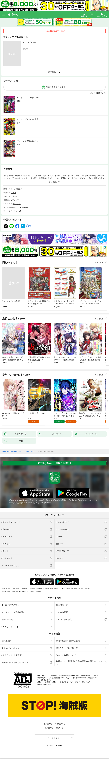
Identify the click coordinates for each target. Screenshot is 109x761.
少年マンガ (17, 196)
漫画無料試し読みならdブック (12, 451)
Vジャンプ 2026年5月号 (27, 97)
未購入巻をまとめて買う (57, 87)
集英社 (13, 193)
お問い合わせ (7, 619)
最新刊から (101, 93)
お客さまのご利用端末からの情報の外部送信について (79, 662)
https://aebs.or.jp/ (44, 684)
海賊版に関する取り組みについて (16, 662)
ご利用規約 (6, 641)
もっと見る (99, 263)
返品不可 (25, 49)
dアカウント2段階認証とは (13, 655)
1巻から (93, 93)
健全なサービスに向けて (67, 648)
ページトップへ (54, 738)
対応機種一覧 (62, 605)
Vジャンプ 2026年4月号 (27, 119)
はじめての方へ (10, 605)
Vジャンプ (15, 200)
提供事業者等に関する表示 (68, 641)
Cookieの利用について (66, 655)
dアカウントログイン (10, 627)
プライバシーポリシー (11, 648)
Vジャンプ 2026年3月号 (27, 141)
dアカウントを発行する (54, 724)
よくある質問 (62, 612)
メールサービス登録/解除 (12, 612)
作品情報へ (53, 72)
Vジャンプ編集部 (29, 42)
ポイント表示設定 (64, 619)
